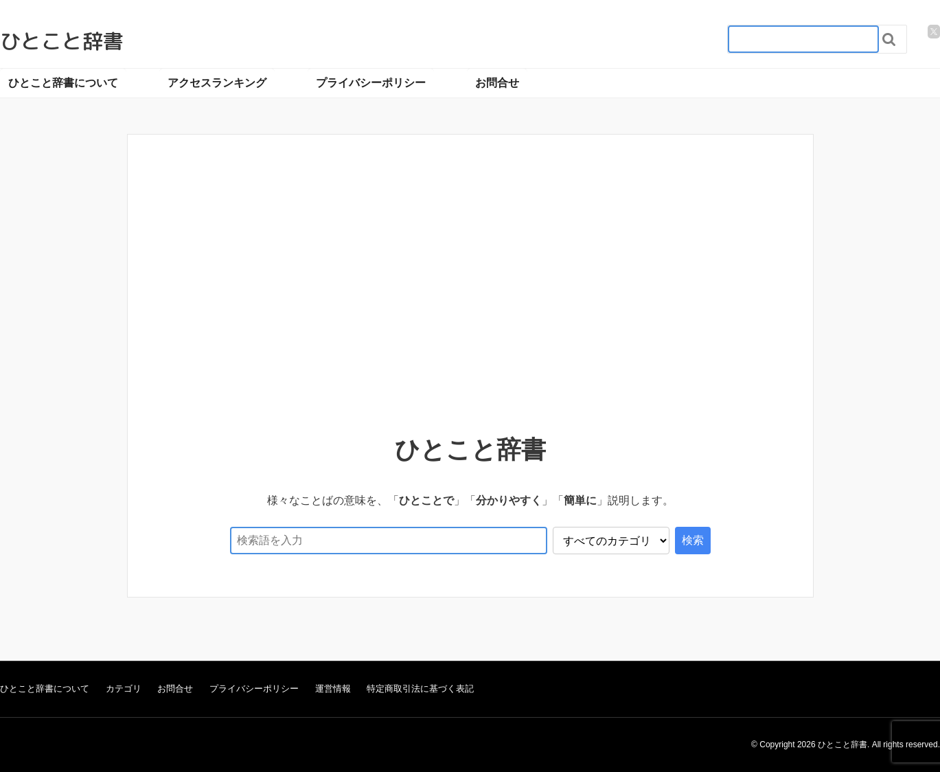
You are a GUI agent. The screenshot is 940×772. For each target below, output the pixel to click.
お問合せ (497, 83)
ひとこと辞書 (62, 41)
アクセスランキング (217, 83)
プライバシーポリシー (371, 83)
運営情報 (333, 688)
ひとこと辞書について (63, 83)
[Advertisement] (470, 276)
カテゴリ (123, 688)
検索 (693, 540)
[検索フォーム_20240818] (803, 39)
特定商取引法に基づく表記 (420, 688)
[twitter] (934, 31)
